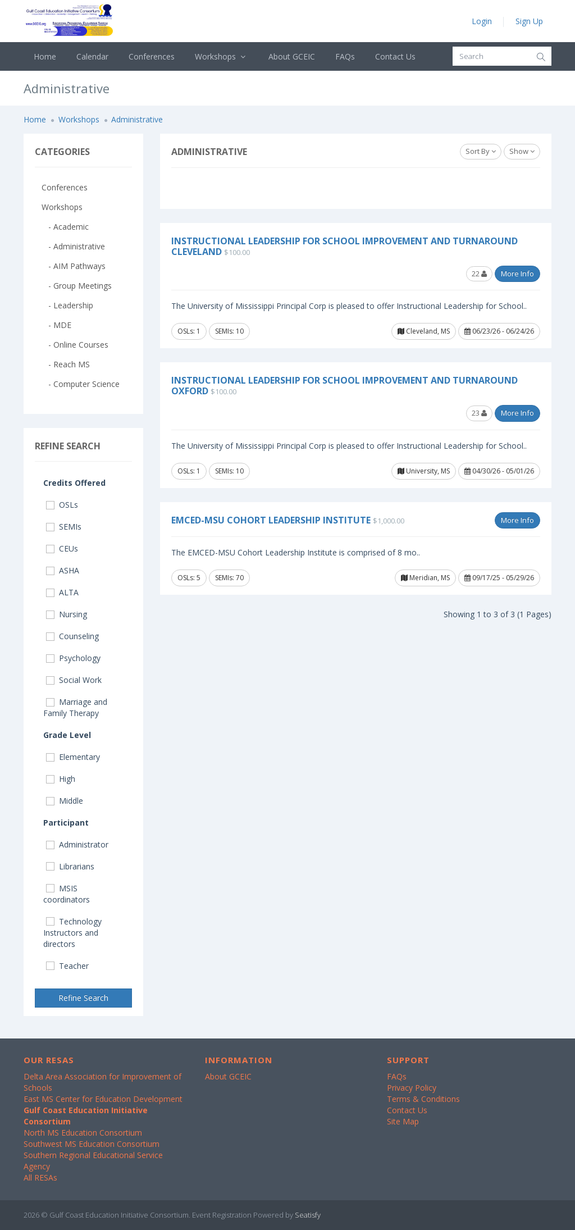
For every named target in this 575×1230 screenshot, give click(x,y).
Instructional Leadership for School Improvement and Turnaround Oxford (344, 385)
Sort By (481, 151)
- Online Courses (75, 344)
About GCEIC (291, 56)
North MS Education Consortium (83, 1132)
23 (479, 413)
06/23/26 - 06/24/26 (499, 331)
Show (522, 151)
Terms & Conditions (423, 1099)
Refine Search (83, 997)
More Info (517, 273)
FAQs (345, 56)
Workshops (221, 56)
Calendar (92, 56)
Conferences (152, 56)
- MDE (56, 325)
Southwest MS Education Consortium (91, 1143)
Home (45, 56)
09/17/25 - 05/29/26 (499, 577)
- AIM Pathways (74, 266)
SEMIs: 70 (229, 577)
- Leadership (67, 305)
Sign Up (529, 21)
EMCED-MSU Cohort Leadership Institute (271, 520)
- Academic (65, 226)
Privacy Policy (411, 1087)
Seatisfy (308, 1215)
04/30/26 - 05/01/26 (499, 471)
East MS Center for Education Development (103, 1099)
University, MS (424, 471)
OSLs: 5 (188, 577)
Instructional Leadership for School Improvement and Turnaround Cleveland (344, 246)
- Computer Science (81, 384)
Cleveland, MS (424, 331)
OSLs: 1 (188, 331)
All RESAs (40, 1177)
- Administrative (73, 246)
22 (479, 273)
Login (482, 21)
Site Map (403, 1121)
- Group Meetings (77, 285)
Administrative (137, 119)
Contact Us (395, 56)
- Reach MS (66, 364)
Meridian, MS (425, 577)
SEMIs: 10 (229, 331)
